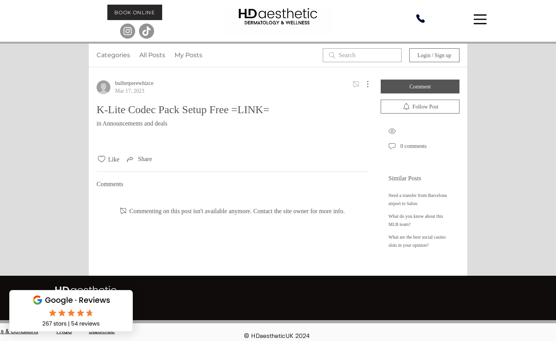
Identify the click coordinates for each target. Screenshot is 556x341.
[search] (362, 55)
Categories (113, 55)
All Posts (152, 55)
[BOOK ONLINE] (134, 12)
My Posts (188, 55)
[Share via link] (138, 159)
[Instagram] (127, 31)
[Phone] (420, 19)
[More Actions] (363, 84)
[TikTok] (146, 31)
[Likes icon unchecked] (102, 159)
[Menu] (481, 19)
